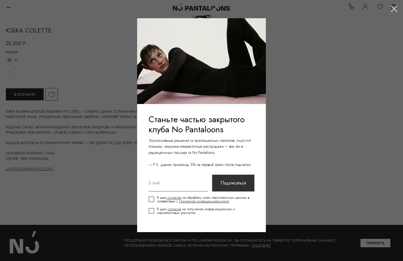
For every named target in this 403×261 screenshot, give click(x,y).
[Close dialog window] (394, 9)
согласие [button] (175, 198)
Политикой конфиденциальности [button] (208, 202)
